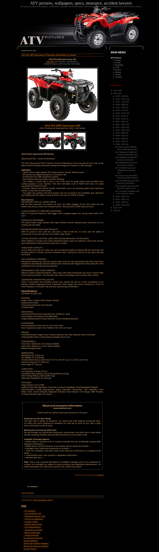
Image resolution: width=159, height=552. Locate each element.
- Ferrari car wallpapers (33, 519)
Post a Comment (27, 493)
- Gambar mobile (31, 522)
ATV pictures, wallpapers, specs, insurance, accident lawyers (81, 3)
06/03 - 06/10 (120, 124)
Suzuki (118, 74)
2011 (115, 208)
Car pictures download (33, 538)
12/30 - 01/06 (120, 96)
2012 (115, 93)
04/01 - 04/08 (120, 196)
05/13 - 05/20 (120, 133)
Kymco (118, 70)
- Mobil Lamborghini (32, 533)
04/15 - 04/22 (120, 141)
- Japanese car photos (33, 530)
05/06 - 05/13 (120, 136)
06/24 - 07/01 (120, 119)
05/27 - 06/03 (120, 127)
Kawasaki (119, 65)
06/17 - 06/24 (120, 122)
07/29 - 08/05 (120, 105)
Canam (118, 60)
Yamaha (118, 77)
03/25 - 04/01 (120, 199)
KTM (117, 67)
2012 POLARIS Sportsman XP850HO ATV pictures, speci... (125, 170)
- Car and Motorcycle (32, 513)
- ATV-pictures (29, 511)
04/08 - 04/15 (120, 144)
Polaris (118, 72)
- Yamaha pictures (31, 535)
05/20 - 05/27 (120, 130)
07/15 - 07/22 (120, 110)
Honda (118, 63)
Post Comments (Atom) (43, 500)
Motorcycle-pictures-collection (36, 546)
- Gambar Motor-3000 (33, 524)
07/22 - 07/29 (120, 107)
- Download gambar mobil (34, 516)
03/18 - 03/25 (120, 202)
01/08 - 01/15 (120, 205)
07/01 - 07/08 (120, 116)
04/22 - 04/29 (120, 139)
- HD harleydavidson (32, 527)
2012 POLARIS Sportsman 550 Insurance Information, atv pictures (48, 55)
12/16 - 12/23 (120, 102)
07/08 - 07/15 (120, 113)
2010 (115, 211)
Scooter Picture (30, 549)
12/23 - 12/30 (120, 99)
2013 (115, 90)
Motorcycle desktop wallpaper (36, 543)
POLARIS (50, 62)
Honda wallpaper (31, 541)
